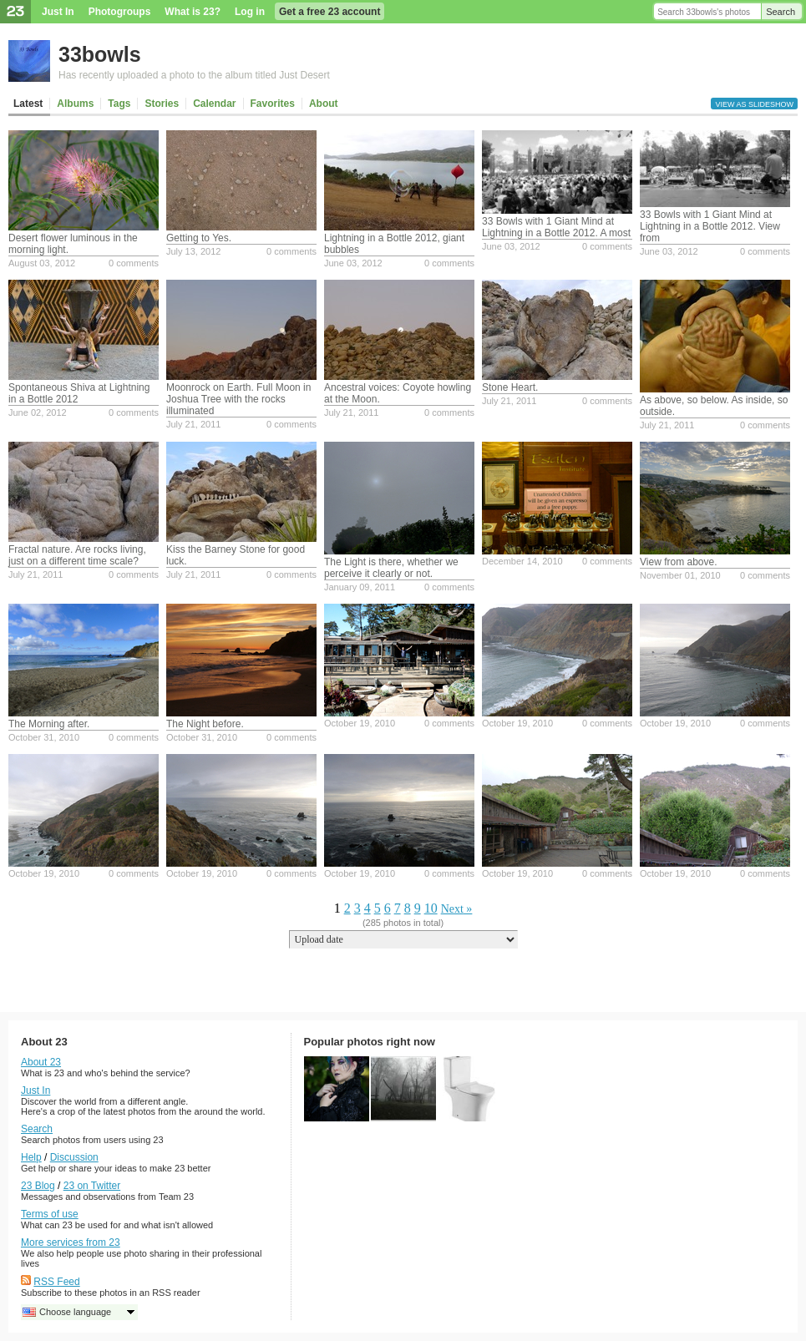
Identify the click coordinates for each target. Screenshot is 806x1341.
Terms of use (50, 1214)
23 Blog (38, 1186)
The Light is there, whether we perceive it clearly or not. (391, 567)
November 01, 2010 (680, 575)
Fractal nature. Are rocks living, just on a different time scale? (77, 555)
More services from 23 (70, 1242)
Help (31, 1157)
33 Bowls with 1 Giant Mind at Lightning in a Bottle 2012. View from (710, 226)
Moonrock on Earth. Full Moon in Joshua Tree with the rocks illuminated (238, 399)
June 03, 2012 (353, 263)
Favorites (273, 103)
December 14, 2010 (522, 561)
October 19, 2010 (359, 723)
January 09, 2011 (359, 587)
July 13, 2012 (193, 251)
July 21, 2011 (193, 424)
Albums (75, 103)
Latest (28, 103)
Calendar (214, 103)
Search (780, 12)
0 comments (134, 263)
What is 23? (193, 12)
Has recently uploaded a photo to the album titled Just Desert (194, 75)
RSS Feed (56, 1282)
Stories (161, 103)
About (323, 103)
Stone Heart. (510, 387)
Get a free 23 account (329, 12)
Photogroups (120, 12)
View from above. (678, 562)
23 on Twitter (91, 1186)
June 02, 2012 (37, 412)
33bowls (99, 54)
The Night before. (205, 724)
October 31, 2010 (43, 737)
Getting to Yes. (198, 238)
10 (431, 908)
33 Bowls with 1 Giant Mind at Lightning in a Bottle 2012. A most (556, 227)
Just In (58, 12)
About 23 (41, 1062)
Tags (119, 103)
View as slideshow (754, 104)
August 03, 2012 (41, 263)
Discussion (74, 1157)
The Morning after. (48, 724)
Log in (250, 12)
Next (452, 909)
